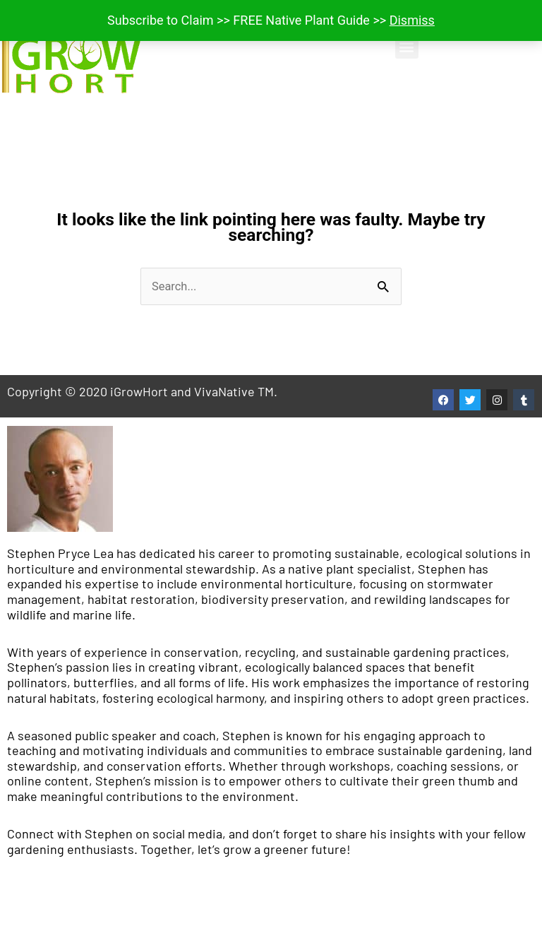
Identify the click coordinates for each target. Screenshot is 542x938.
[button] (406, 47)
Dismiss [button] (412, 20)
